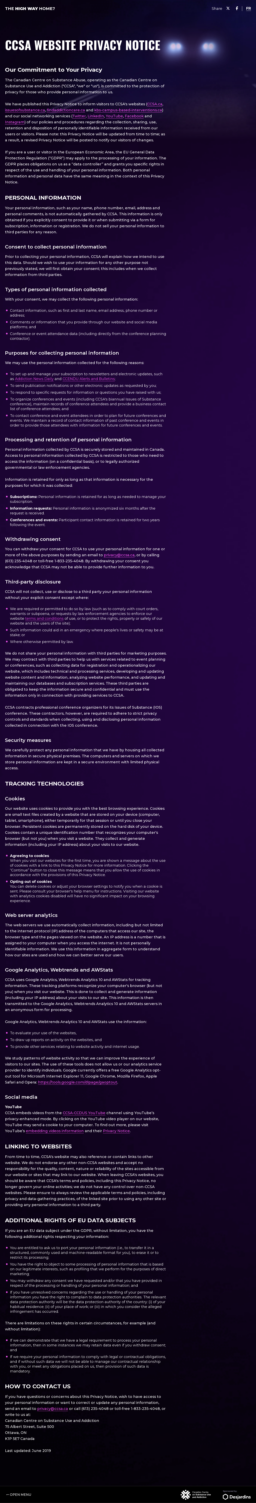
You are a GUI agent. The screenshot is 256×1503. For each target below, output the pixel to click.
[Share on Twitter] (228, 8)
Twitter (79, 116)
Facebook (134, 116)
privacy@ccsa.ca (119, 555)
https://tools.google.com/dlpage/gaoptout (77, 1082)
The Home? (30, 8)
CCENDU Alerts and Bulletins (89, 379)
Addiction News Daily (34, 379)
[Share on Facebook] (237, 8)
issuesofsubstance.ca (25, 110)
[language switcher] (248, 8)
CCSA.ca (154, 104)
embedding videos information (55, 1131)
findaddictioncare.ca (66, 110)
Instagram (14, 122)
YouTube (114, 116)
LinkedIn (96, 116)
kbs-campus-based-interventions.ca (128, 110)
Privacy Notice (116, 1131)
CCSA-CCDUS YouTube (84, 1113)
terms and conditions (44, 618)
